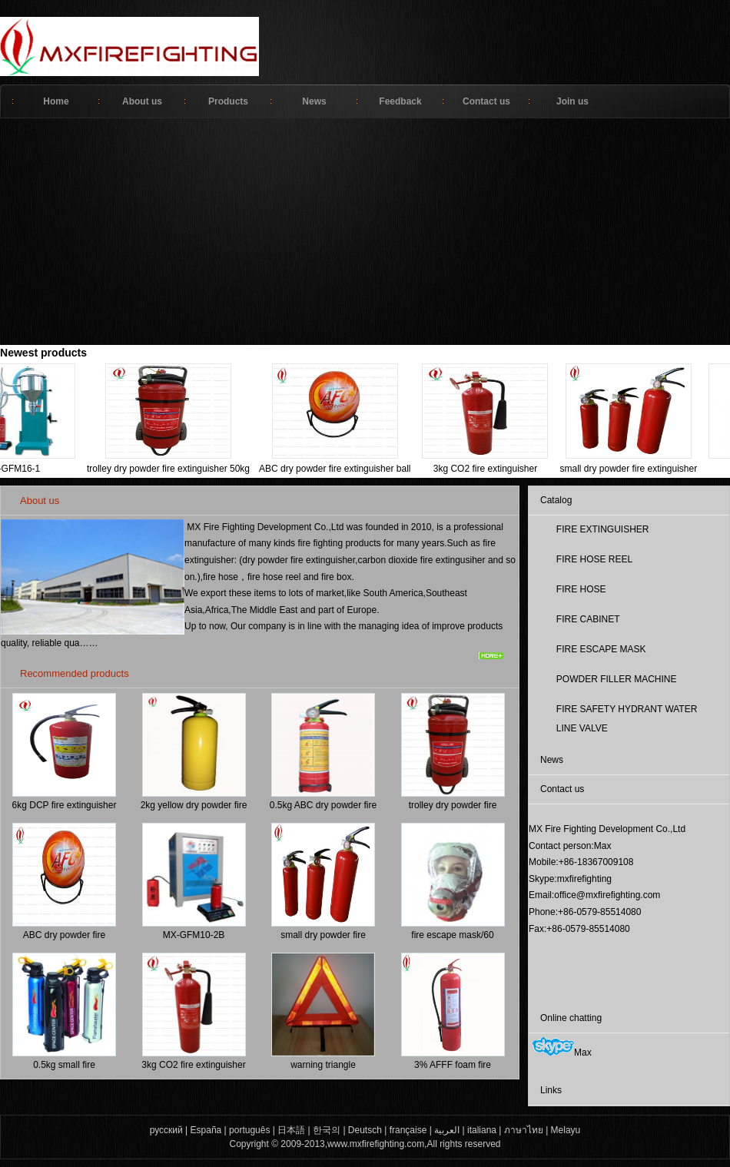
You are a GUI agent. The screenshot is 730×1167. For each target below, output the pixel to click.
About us (142, 101)
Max (562, 1052)
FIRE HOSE (581, 589)
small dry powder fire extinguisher (621, 468)
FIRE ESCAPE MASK (601, 649)
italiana (481, 1130)
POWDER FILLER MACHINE (616, 679)
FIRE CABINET (588, 619)
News (314, 101)
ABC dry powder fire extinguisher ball (327, 468)
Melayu (566, 1130)
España (206, 1130)
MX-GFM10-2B (194, 935)
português (249, 1130)
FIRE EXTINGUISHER (602, 529)
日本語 (291, 1130)
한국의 (326, 1130)
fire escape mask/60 (452, 935)
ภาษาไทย (523, 1130)
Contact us (486, 101)
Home (55, 101)
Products (228, 101)
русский (166, 1130)
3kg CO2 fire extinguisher (478, 468)
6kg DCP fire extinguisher (64, 805)
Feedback (400, 101)
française (408, 1130)
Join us (572, 101)
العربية (447, 1130)
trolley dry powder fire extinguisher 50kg (161, 468)
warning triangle (323, 1064)
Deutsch (365, 1130)
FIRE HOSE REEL (594, 559)
